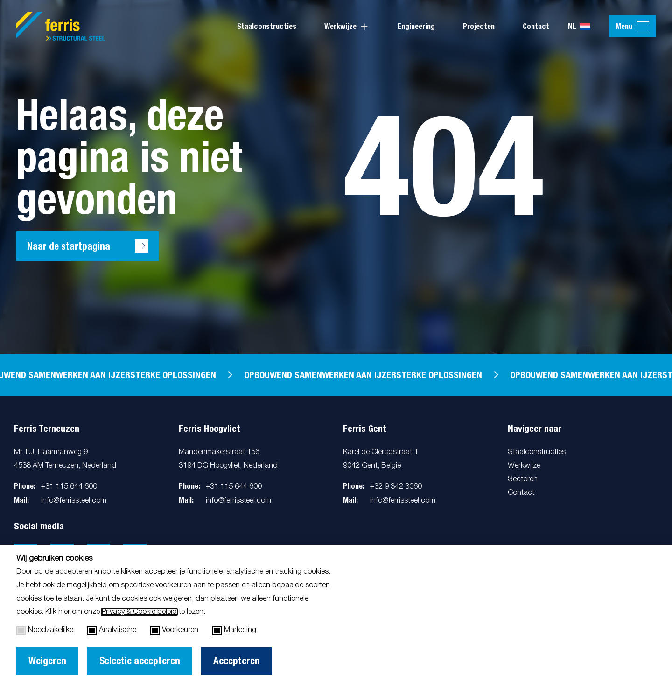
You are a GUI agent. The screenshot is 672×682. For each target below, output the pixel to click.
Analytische (111, 630)
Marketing (234, 630)
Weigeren (47, 661)
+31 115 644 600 (69, 487)
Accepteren (236, 661)
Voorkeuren (174, 630)
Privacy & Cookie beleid (139, 612)
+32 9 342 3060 (396, 487)
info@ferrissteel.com (73, 501)
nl (579, 26)
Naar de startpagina (68, 246)
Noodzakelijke (44, 630)
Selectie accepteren (139, 661)
